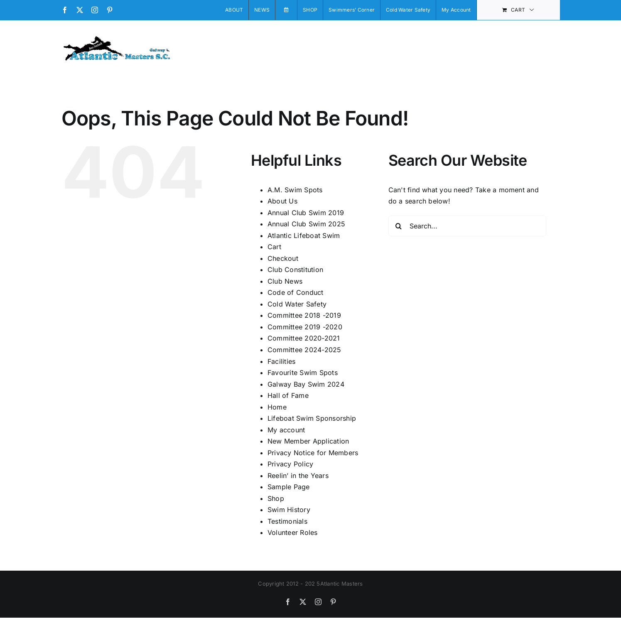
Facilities (281, 361)
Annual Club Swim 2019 (306, 212)
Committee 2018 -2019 (304, 315)
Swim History (289, 509)
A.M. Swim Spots (295, 190)
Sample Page (289, 487)
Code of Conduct (296, 292)
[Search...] (467, 226)
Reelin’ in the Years (298, 475)
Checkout (283, 258)
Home (277, 407)
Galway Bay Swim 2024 (306, 384)
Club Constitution (295, 269)
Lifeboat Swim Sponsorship (312, 418)
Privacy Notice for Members (313, 453)
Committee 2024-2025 (304, 350)
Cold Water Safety (297, 304)
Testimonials (287, 521)
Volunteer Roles (293, 532)
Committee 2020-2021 (304, 338)
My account (286, 430)
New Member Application (308, 441)
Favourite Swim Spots (303, 372)
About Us (282, 201)
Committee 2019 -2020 (305, 327)
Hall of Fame (288, 395)
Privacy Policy (290, 464)
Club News (285, 281)
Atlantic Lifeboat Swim (304, 235)
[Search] (398, 226)
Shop (276, 498)
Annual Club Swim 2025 (306, 224)
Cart (274, 247)
